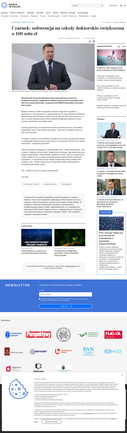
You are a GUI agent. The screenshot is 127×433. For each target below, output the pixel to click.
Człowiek (30, 13)
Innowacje (24, 16)
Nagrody (34, 16)
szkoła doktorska (50, 184)
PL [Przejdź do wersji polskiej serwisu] (121, 5)
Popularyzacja (53, 16)
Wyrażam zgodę (51, 422)
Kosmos (4, 13)
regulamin (50, 299)
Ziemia (55, 13)
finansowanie (66, 184)
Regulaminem (70, 266)
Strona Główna (106, 22)
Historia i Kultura (17, 13)
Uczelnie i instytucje (23, 22)
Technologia (83, 13)
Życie (48, 13)
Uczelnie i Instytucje (9, 16)
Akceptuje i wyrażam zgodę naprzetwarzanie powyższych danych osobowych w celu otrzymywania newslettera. (64, 299)
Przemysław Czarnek (31, 184)
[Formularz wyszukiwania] (88, 5)
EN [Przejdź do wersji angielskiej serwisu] (125, 6)
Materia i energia (68, 13)
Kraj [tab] (118, 46)
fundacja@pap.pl (89, 413)
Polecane (106, 212)
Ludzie (93, 16)
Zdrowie (40, 13)
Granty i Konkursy (69, 16)
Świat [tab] (124, 46)
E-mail (41, 290)
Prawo (42, 16)
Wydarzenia (84, 16)
